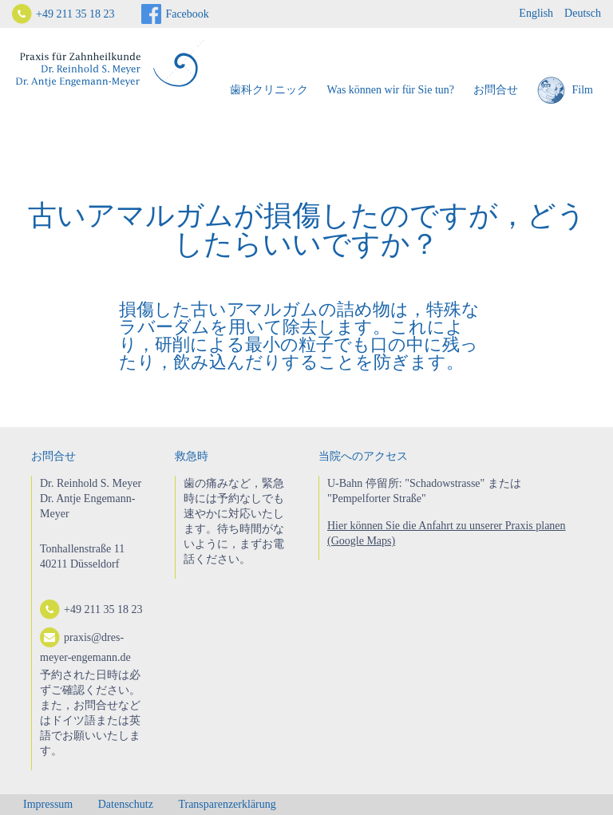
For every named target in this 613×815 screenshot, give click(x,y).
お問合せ (495, 90)
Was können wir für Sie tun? (390, 90)
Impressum (48, 804)
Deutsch (582, 13)
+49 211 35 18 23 (75, 14)
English (536, 13)
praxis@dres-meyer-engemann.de (85, 645)
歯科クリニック (269, 90)
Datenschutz (125, 804)
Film (565, 91)
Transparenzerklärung (226, 804)
